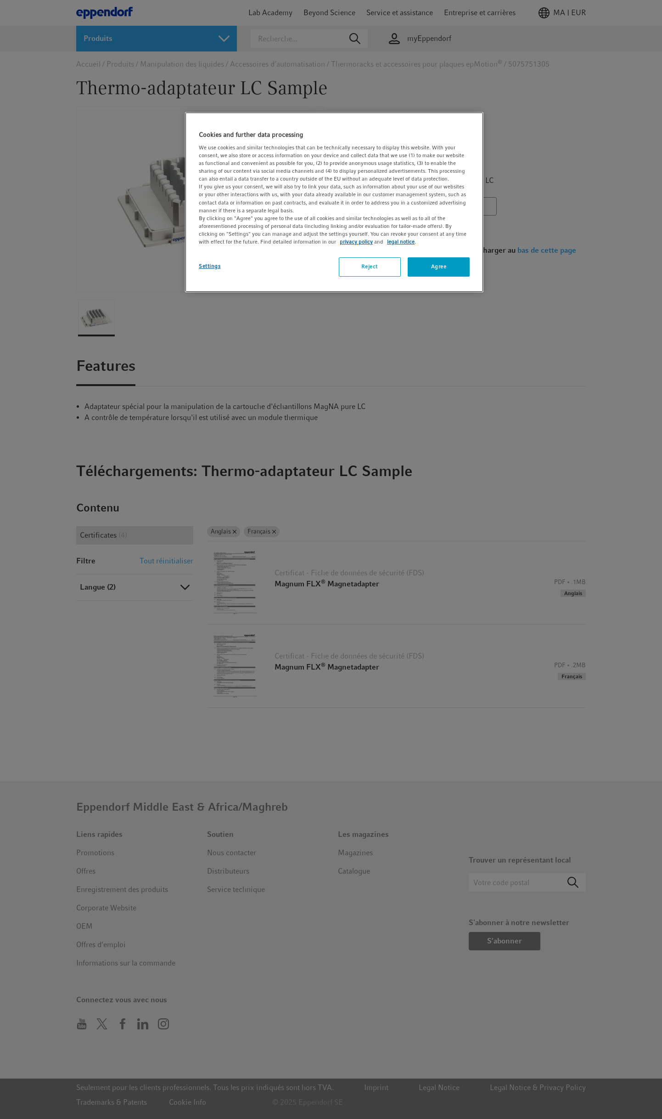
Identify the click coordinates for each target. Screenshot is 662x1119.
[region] (334, 202)
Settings (210, 266)
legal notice (401, 242)
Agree (439, 266)
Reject (369, 266)
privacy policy (356, 242)
